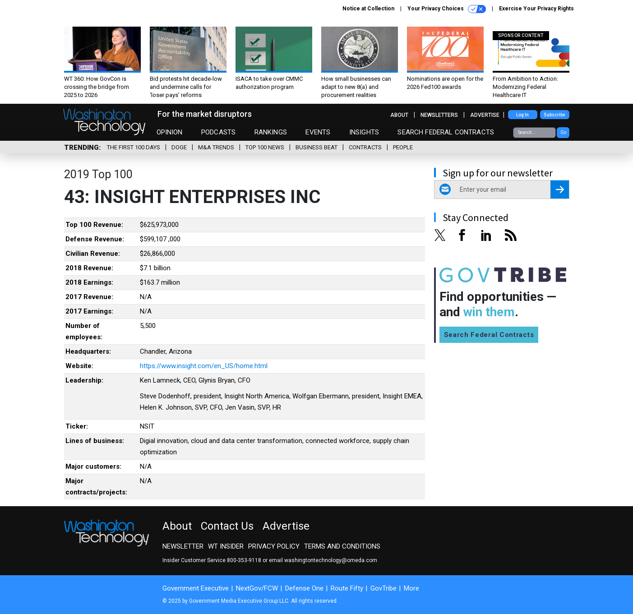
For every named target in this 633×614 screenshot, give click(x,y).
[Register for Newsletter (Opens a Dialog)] (559, 189)
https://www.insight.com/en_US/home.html (204, 366)
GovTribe (383, 588)
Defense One (304, 588)
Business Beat (316, 147)
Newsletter (182, 546)
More (411, 588)
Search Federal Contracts (445, 132)
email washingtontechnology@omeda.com (323, 560)
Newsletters (439, 115)
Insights (364, 132)
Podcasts (218, 132)
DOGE (179, 147)
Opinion (170, 132)
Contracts (365, 147)
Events (317, 132)
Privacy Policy (274, 546)
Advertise (484, 115)
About (399, 115)
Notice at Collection (368, 8)
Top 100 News (264, 147)
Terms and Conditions (342, 546)
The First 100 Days (133, 147)
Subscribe (554, 114)
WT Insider (226, 546)
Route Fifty (347, 588)
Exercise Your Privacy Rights (536, 8)
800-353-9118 (244, 560)
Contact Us (227, 526)
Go (563, 132)
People (403, 147)
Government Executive (195, 588)
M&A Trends (216, 147)
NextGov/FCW (257, 588)
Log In (522, 114)
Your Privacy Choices (446, 9)
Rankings (270, 132)
